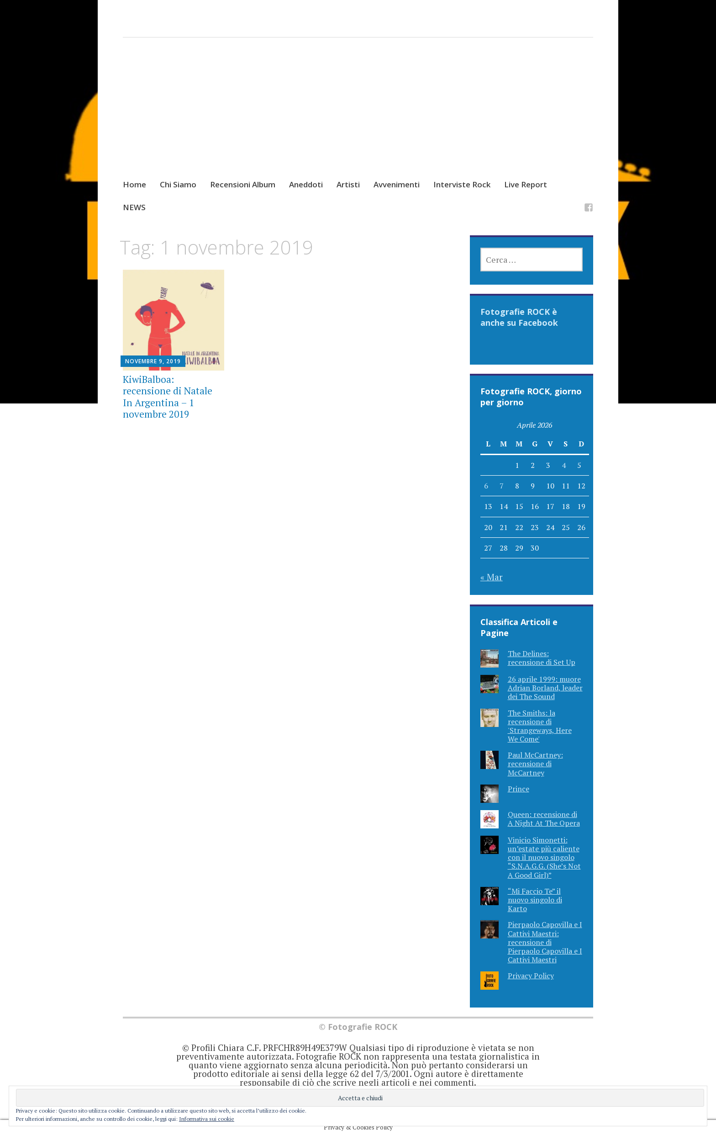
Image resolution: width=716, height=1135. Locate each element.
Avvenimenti (397, 184)
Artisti (348, 184)
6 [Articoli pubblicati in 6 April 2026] (486, 486)
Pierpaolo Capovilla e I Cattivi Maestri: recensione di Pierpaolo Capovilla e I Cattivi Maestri (545, 942)
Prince (518, 789)
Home (134, 184)
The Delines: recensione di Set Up (541, 657)
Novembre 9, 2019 (153, 361)
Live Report (525, 184)
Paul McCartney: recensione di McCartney (535, 763)
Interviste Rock (461, 184)
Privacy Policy (531, 976)
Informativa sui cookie (206, 1118)
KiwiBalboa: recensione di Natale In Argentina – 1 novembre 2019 (167, 396)
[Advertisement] (358, 117)
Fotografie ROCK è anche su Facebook (519, 317)
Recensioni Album (242, 184)
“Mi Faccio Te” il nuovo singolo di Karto (535, 899)
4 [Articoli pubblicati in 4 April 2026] (564, 465)
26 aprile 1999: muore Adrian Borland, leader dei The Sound (545, 687)
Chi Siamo (178, 184)
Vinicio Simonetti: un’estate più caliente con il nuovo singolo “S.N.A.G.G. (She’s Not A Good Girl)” (544, 857)
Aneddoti (306, 184)
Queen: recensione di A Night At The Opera (544, 818)
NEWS (134, 207)
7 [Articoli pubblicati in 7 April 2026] (502, 486)
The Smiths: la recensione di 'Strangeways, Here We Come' (540, 726)
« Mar (491, 577)
